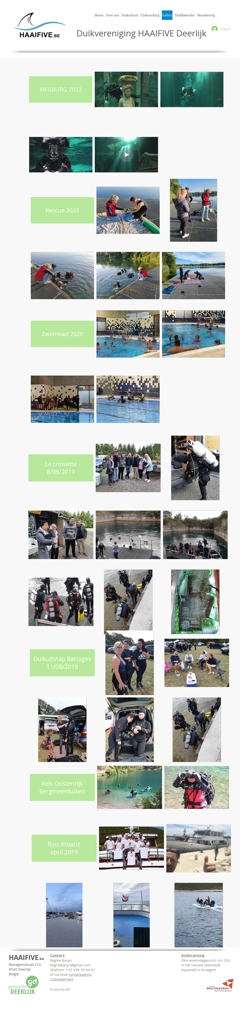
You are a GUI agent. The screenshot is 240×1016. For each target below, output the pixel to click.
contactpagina (80, 974)
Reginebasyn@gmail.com (70, 965)
